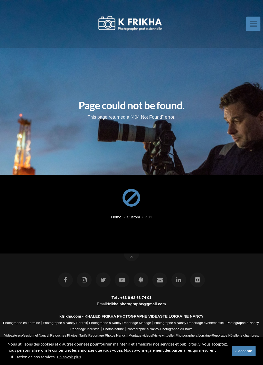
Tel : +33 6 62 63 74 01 (131, 297)
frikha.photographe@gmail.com (137, 304)
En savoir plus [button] (69, 357)
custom (133, 217)
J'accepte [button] (244, 351)
